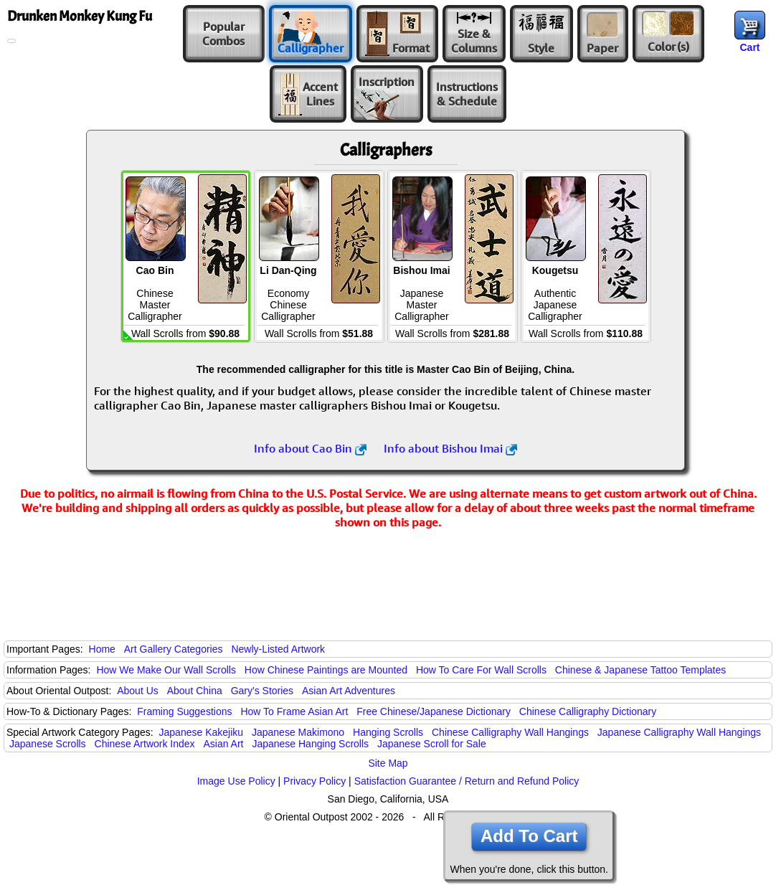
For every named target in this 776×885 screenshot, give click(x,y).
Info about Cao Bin (310, 448)
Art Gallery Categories (173, 649)
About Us (137, 690)
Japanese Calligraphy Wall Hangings (679, 732)
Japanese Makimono (298, 732)
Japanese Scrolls (47, 743)
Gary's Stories (262, 690)
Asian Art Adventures (348, 690)
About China (194, 690)
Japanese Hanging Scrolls (310, 743)
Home (102, 649)
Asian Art (223, 743)
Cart (749, 47)
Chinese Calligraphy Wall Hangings (510, 732)
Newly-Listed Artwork (278, 649)
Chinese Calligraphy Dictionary (587, 711)
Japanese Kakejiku (201, 732)
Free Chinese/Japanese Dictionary (433, 711)
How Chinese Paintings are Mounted (326, 670)
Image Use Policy (236, 781)
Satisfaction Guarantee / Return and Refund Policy (466, 781)
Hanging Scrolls (388, 732)
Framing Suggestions (184, 711)
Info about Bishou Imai (450, 448)
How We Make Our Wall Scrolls (165, 670)
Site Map (387, 763)
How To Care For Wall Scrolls (481, 670)
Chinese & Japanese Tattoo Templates (640, 670)
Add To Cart (529, 836)
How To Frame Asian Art (294, 711)
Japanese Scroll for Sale (431, 743)
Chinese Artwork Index (145, 743)
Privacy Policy (314, 781)
